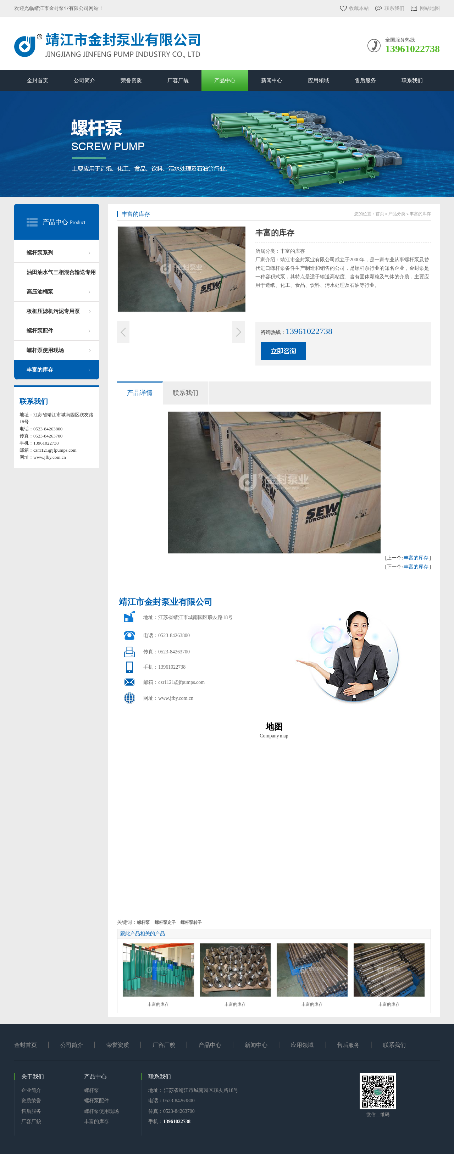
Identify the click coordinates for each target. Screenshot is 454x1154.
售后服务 (365, 80)
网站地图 (430, 8)
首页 (380, 213)
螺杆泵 (91, 1090)
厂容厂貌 (178, 80)
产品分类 (396, 213)
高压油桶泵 (40, 292)
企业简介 (31, 1090)
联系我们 (394, 8)
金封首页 (37, 80)
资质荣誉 (31, 1100)
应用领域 (318, 80)
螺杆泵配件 (40, 331)
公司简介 (84, 80)
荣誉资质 (131, 80)
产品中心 (225, 80)
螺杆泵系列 (40, 253)
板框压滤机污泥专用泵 (53, 311)
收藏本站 (359, 8)
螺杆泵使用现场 (45, 350)
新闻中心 (271, 80)
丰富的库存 (40, 370)
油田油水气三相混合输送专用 (61, 272)
